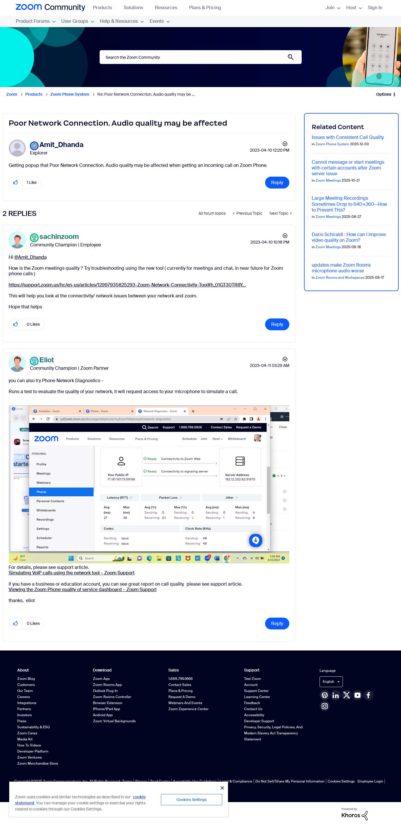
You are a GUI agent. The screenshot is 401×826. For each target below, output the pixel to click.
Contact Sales (179, 684)
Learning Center (257, 697)
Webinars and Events (185, 703)
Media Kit (25, 739)
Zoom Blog (26, 678)
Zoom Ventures (29, 757)
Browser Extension (107, 703)
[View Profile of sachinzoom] (59, 237)
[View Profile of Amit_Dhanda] (61, 145)
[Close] (222, 788)
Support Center (256, 691)
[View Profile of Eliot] (46, 360)
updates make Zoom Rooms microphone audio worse (341, 268)
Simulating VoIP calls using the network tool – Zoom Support (71, 573)
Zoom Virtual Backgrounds (114, 721)
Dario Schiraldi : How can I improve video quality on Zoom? (349, 237)
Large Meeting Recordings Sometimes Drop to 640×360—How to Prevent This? (349, 204)
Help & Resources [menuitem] (122, 21)
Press (21, 721)
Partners (24, 709)
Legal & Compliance (236, 781)
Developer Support (259, 721)
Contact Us (253, 709)
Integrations (26, 703)
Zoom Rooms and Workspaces (340, 277)
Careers (23, 697)
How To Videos (29, 745)
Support (251, 670)
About (23, 670)
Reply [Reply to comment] (277, 324)
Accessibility (254, 715)
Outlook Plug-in (105, 691)
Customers (26, 684)
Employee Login (370, 781)
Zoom (11, 94)
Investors (24, 715)
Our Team (25, 691)
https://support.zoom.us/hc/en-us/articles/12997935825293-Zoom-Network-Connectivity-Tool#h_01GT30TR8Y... (127, 285)
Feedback (252, 703)
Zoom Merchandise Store (37, 763)
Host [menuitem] (354, 7)
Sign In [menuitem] (375, 7)
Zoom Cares (27, 733)
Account (251, 684)
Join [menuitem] (333, 7)
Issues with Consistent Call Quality (348, 137)
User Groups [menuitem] (77, 21)
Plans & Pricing (205, 8)
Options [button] (383, 94)
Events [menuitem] (160, 21)
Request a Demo (181, 697)
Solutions (136, 8)
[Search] (201, 57)
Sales (173, 670)
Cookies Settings (341, 781)
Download (102, 670)
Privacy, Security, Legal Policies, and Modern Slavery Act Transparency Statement (273, 733)
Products (105, 8)
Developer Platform (32, 751)
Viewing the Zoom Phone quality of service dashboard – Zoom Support (83, 590)
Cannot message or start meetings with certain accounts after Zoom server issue (348, 168)
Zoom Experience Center (188, 709)
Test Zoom (252, 678)
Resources (169, 8)
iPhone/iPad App (106, 709)
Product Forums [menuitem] (36, 21)
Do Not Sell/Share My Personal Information (289, 781)
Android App (103, 715)
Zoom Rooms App (107, 684)
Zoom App (101, 678)
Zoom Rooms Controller (112, 697)
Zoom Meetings (328, 180)
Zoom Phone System (69, 94)
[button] (15, 182)
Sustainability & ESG (33, 727)
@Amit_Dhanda (30, 257)
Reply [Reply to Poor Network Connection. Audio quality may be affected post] (277, 183)
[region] (118, 799)
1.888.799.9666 (180, 678)
